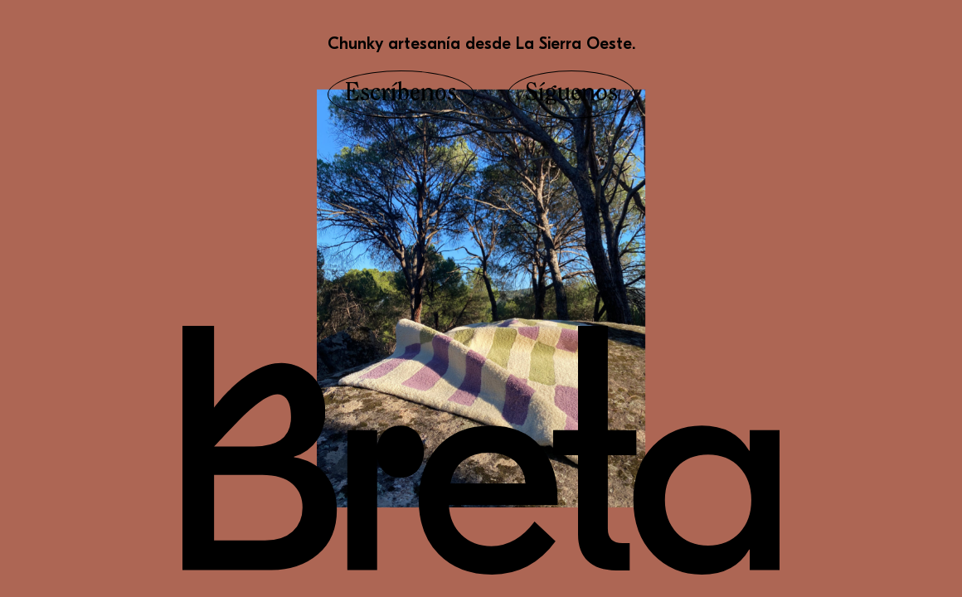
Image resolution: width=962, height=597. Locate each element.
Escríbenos (401, 94)
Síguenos (571, 94)
